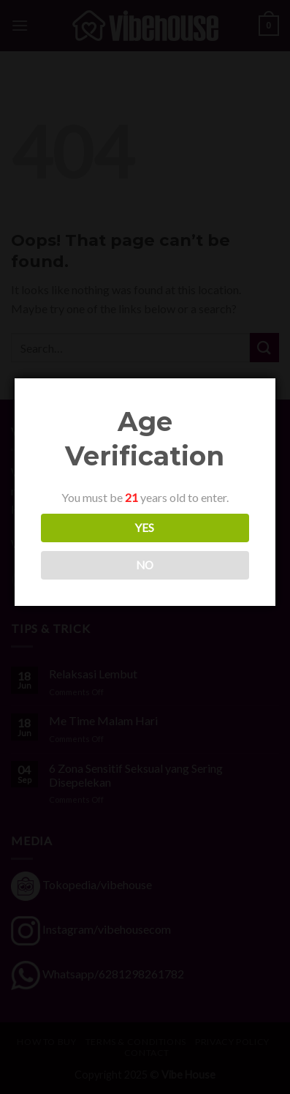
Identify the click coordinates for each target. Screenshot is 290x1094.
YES (143, 527)
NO (144, 565)
